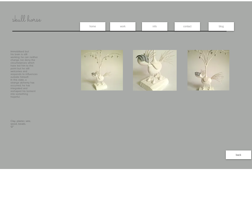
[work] (123, 26)
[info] (154, 26)
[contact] (187, 26)
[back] (238, 154)
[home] (92, 26)
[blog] (221, 26)
